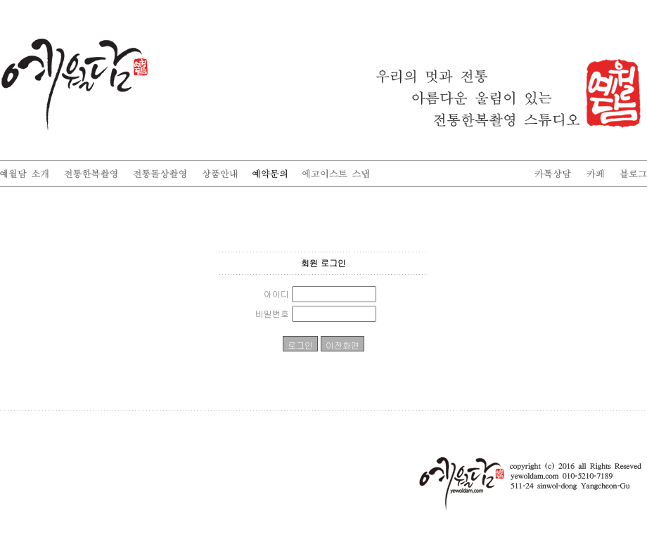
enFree (637, 421)
